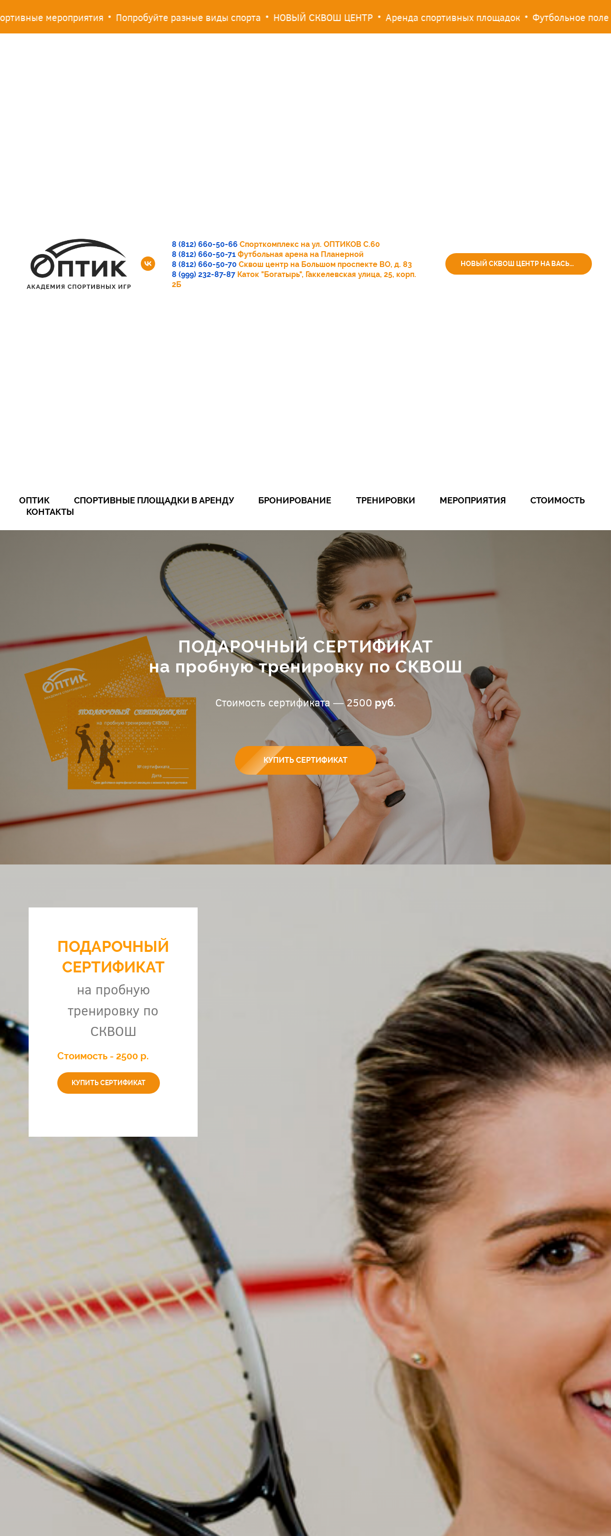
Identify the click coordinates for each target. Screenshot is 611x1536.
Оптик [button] (34, 500)
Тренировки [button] (385, 500)
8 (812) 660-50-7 (202, 264)
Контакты (50, 512)
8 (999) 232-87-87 (203, 274)
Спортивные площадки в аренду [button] (154, 500)
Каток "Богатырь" (269, 274)
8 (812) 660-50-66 (205, 244)
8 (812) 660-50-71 (204, 254)
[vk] (148, 263)
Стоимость (557, 500)
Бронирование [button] (294, 500)
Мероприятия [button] (473, 500)
